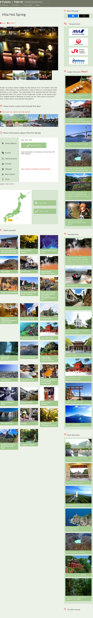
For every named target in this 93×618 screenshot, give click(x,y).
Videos (38, 5)
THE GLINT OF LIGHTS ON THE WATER (15, 112)
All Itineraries (4, 5)
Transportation (27, 5)
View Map (41, 203)
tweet (84, 15)
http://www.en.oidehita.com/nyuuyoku (35, 169)
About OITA (34, 145)
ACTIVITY (11, 23)
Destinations (15, 5)
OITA (2, 23)
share (73, 15)
